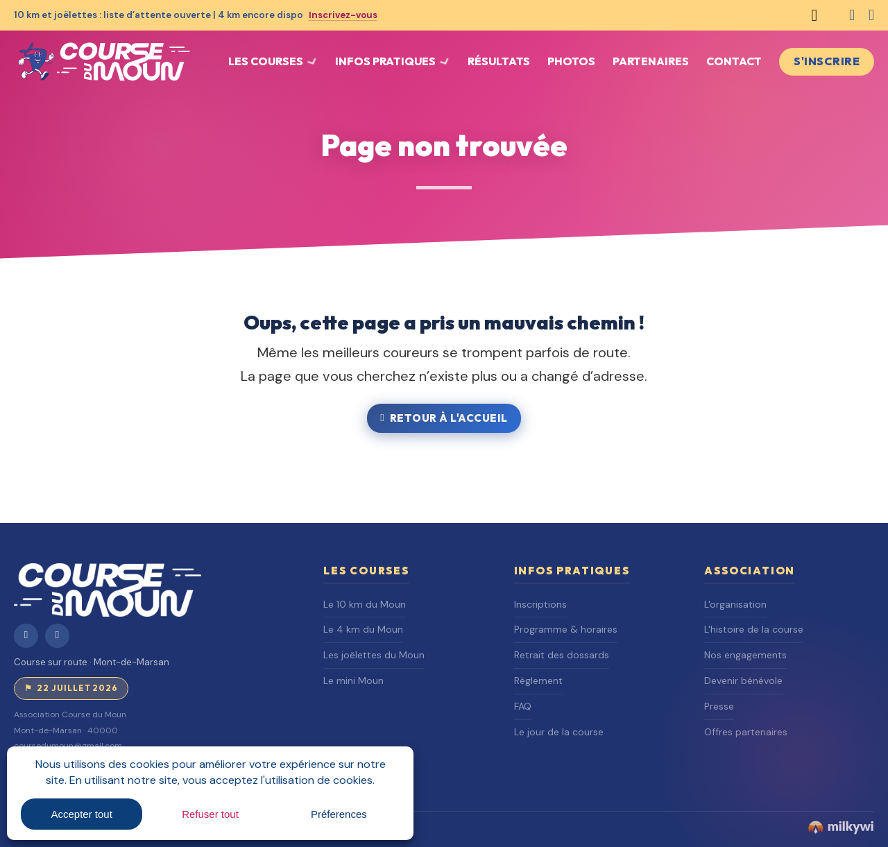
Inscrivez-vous (345, 15)
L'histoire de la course (753, 629)
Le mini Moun (353, 680)
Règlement (538, 680)
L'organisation (735, 604)
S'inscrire (827, 61)
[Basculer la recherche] (814, 15)
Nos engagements (745, 655)
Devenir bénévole (743, 680)
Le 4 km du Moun (363, 629)
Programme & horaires (565, 629)
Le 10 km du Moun (364, 604)
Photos (571, 61)
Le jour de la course (559, 732)
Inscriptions (540, 604)
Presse (719, 706)
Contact (734, 61)
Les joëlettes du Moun (374, 655)
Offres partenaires (745, 732)
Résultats (499, 61)
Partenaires (651, 61)
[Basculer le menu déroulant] (312, 61)
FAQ (522, 706)
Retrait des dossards (561, 655)
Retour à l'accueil (443, 418)
